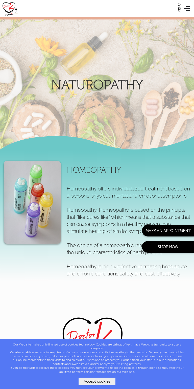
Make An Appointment (168, 230)
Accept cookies (97, 381)
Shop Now (168, 247)
